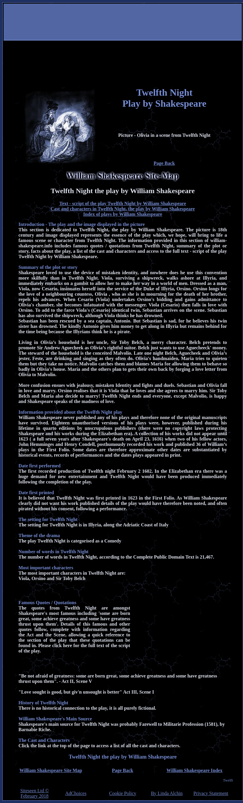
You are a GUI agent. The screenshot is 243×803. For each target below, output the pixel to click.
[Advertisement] (121, 45)
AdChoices (75, 793)
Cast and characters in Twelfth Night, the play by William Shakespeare (123, 208)
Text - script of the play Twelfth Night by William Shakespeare (122, 203)
